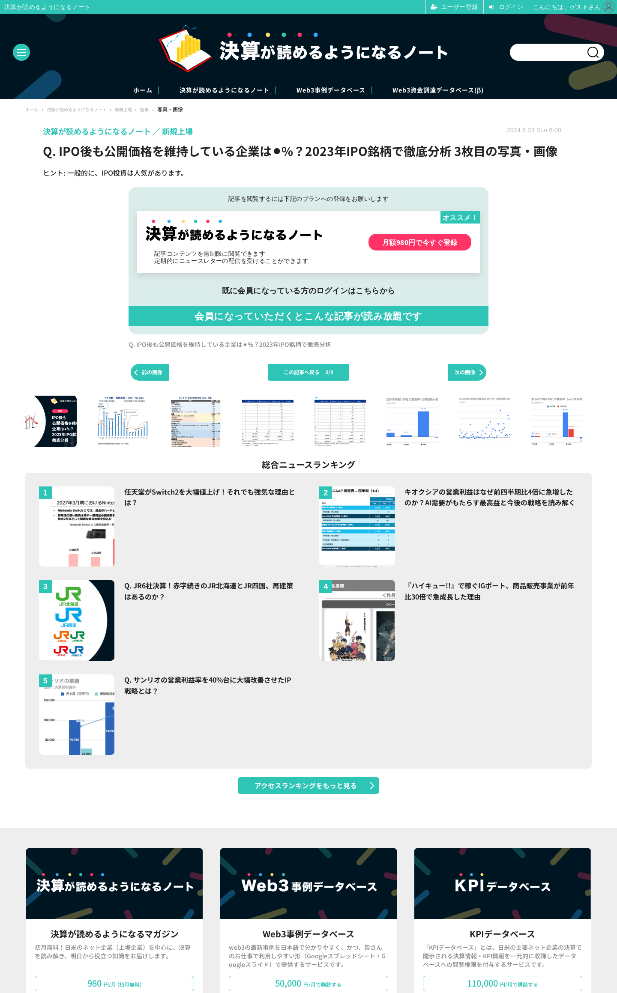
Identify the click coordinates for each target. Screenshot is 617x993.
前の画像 (152, 373)
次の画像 (465, 373)
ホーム (103, 90)
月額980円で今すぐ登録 (420, 243)
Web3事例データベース (340, 90)
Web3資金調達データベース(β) (474, 90)
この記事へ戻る (308, 373)
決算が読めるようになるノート (207, 90)
